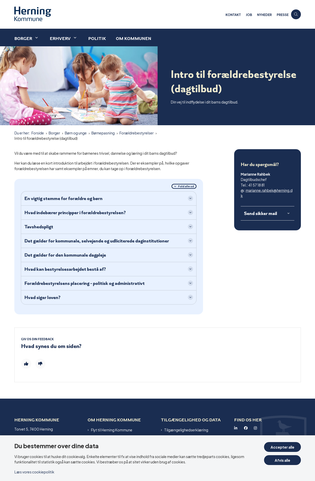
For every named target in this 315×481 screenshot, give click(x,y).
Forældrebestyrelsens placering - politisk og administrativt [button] (84, 283)
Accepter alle (282, 447)
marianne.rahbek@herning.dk (266, 192)
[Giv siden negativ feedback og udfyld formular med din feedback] (40, 364)
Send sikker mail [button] (260, 213)
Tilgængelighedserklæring (186, 429)
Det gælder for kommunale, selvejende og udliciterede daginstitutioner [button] (96, 241)
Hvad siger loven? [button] (42, 297)
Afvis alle (282, 460)
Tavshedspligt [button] (38, 227)
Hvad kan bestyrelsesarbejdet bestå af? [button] (65, 269)
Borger (23, 38)
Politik (97, 38)
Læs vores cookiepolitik (34, 472)
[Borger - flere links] (36, 37)
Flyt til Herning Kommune (111, 429)
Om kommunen (133, 38)
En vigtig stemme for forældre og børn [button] (63, 198)
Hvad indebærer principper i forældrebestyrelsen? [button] (75, 212)
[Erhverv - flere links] (74, 37)
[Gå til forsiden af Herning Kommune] (118, 14)
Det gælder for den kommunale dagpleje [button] (65, 255)
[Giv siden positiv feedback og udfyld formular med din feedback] (26, 364)
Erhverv (60, 38)
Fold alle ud (186, 186)
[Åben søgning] (296, 14)
